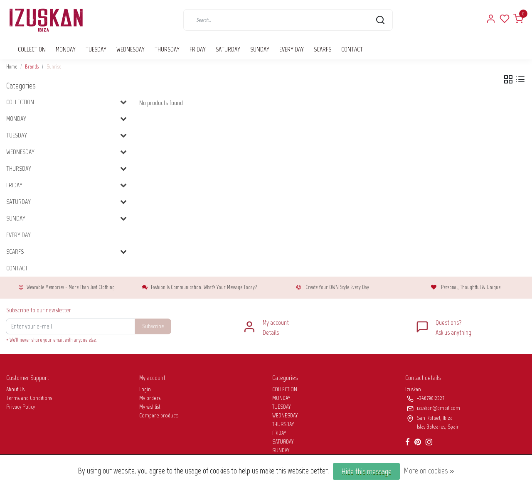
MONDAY (66, 49)
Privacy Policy (20, 406)
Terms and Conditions (29, 398)
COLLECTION (32, 49)
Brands (32, 67)
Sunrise (54, 67)
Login (145, 389)
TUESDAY (96, 49)
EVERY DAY (291, 49)
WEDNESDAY (130, 49)
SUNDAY (259, 49)
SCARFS (322, 49)
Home (11, 67)
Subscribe (153, 326)
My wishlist (149, 406)
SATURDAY (228, 49)
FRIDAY (198, 49)
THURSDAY (167, 49)
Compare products (158, 415)
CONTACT (352, 49)
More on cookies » (429, 471)
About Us (15, 389)
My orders (149, 398)
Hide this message (366, 471)
